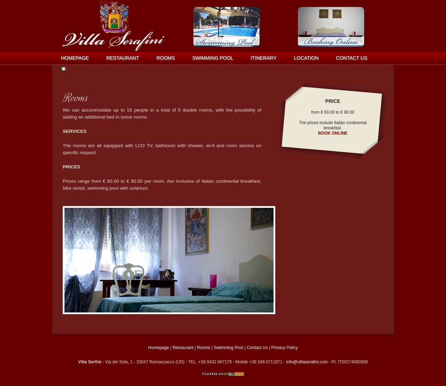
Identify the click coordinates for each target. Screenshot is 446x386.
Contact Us (257, 347)
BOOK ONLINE (333, 133)
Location (306, 58)
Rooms (165, 58)
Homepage (75, 58)
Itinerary (263, 58)
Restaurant (122, 58)
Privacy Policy (284, 347)
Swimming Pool (212, 58)
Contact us (351, 58)
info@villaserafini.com (307, 361)
